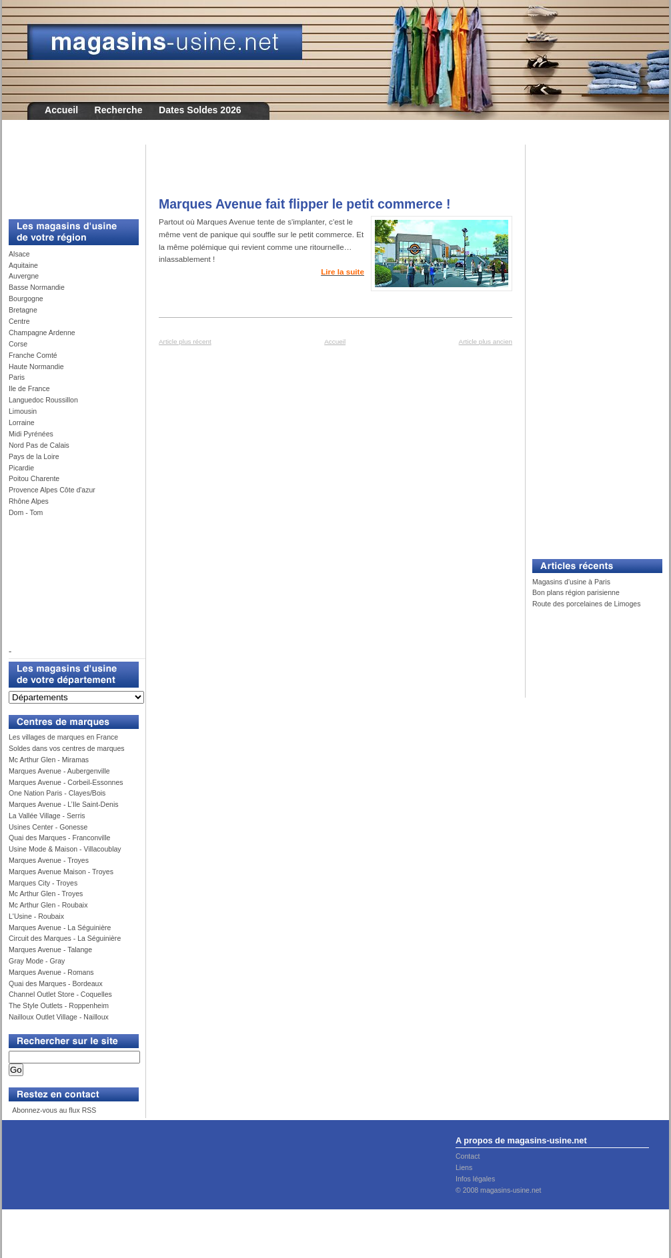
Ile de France (29, 388)
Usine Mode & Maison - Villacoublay (65, 849)
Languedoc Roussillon (43, 400)
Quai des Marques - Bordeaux (56, 983)
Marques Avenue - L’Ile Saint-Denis (64, 804)
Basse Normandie (37, 287)
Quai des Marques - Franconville (59, 838)
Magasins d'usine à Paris (571, 582)
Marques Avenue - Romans (51, 972)
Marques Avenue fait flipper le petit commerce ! (304, 204)
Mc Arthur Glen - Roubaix (48, 905)
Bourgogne (26, 299)
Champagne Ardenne (42, 332)
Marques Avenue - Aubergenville (59, 771)
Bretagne (23, 310)
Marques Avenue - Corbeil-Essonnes (66, 782)
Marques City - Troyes (43, 883)
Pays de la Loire (34, 456)
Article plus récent (185, 341)
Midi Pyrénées (31, 434)
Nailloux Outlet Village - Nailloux (59, 1017)
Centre (19, 321)
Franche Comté (33, 355)
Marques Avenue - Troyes (49, 860)
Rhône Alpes (29, 501)
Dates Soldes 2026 (200, 110)
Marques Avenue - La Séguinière (60, 928)
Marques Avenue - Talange (50, 949)
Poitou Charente (34, 478)
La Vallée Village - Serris (47, 816)
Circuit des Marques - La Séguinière (65, 938)
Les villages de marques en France (63, 737)
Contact (468, 1156)
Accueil (61, 110)
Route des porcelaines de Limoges (586, 604)
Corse (18, 344)
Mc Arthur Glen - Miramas (49, 760)
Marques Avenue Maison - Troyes (61, 872)
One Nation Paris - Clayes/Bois (57, 793)
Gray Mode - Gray (37, 961)
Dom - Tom (26, 512)
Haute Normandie (36, 366)
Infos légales (475, 1179)
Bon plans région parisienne (576, 592)
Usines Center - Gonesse (48, 827)
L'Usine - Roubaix (36, 916)
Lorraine (22, 422)
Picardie (21, 468)
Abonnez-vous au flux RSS (53, 1110)
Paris (17, 377)
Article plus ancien (485, 341)
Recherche (119, 110)
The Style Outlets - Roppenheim (59, 1005)
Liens (464, 1167)
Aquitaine (23, 265)
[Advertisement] (69, 175)
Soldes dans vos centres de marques (67, 748)
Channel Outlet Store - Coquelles (60, 994)
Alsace (19, 254)
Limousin (23, 411)
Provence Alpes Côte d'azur (52, 490)
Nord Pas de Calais (39, 445)
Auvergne (24, 276)
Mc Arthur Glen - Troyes (46, 894)
